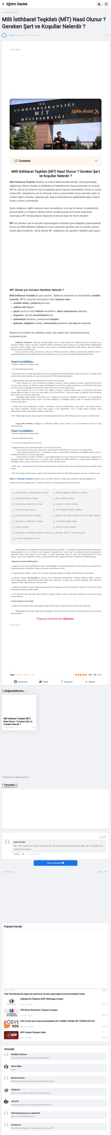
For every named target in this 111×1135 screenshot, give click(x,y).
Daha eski (102, 871)
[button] (4, 4)
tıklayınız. (68, 618)
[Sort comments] (102, 837)
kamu (26, 674)
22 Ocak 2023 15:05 (33, 854)
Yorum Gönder (55, 863)
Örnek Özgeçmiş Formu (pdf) (22, 601)
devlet (15, 12)
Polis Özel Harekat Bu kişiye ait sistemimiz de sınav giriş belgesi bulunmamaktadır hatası (44, 994)
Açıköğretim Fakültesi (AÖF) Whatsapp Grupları (41, 999)
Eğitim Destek (16, 4)
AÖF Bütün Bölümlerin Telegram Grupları (38, 1010)
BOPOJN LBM (19, 842)
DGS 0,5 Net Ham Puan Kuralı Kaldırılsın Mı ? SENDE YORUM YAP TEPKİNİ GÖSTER (57, 1021)
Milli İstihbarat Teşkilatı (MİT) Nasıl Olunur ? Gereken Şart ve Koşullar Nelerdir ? (18, 721)
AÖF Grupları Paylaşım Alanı (33, 1032)
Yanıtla (16, 854)
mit (32, 674)
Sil (23, 854)
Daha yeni (8, 871)
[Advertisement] (55, 755)
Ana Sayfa (6, 12)
